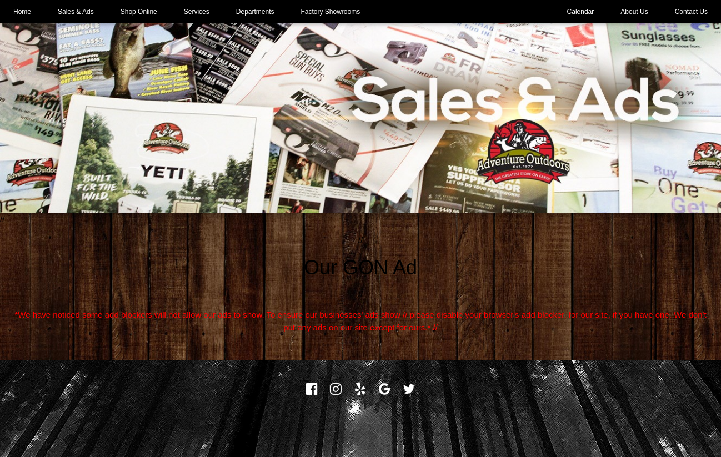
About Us (634, 12)
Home (22, 12)
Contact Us (691, 12)
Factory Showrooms (330, 12)
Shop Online (139, 12)
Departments (255, 12)
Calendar (580, 12)
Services (196, 12)
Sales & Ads (76, 12)
